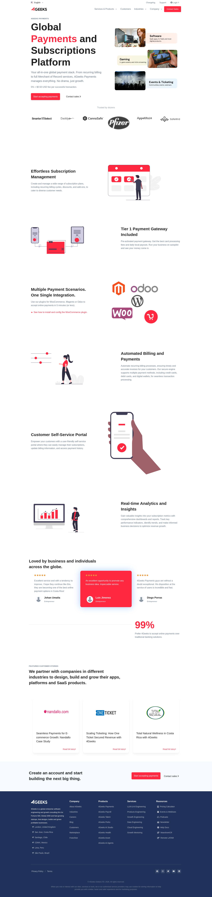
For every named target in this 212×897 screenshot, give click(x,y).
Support (163, 2)
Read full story (69, 749)
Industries (138, 9)
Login (174, 2)
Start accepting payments (45, 96)
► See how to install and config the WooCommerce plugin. (59, 312)
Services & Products (104, 9)
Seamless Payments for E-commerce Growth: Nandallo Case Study (53, 737)
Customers (125, 9)
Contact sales (73, 96)
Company (154, 9)
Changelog (150, 2)
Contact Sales (172, 9)
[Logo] (39, 9)
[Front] (39, 801)
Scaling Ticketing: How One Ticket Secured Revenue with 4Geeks (103, 737)
